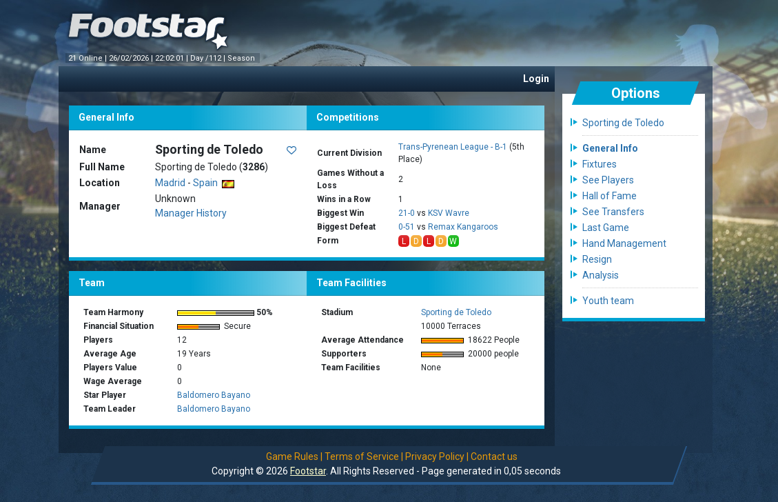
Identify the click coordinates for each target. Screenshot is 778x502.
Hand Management (624, 243)
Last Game (605, 227)
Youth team (608, 300)
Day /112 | (208, 58)
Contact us (494, 456)
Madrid (170, 182)
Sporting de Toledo (456, 312)
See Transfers (613, 211)
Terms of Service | (364, 456)
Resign (597, 259)
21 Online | (88, 58)
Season (242, 58)
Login (536, 78)
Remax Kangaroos (463, 227)
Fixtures (599, 164)
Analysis (600, 275)
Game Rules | (294, 456)
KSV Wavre (448, 213)
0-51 (406, 227)
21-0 (406, 213)
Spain (213, 182)
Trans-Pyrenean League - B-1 (452, 147)
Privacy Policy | (437, 456)
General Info (610, 148)
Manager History (191, 213)
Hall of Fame (609, 195)
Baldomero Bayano (213, 395)
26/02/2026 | (132, 58)
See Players (608, 179)
